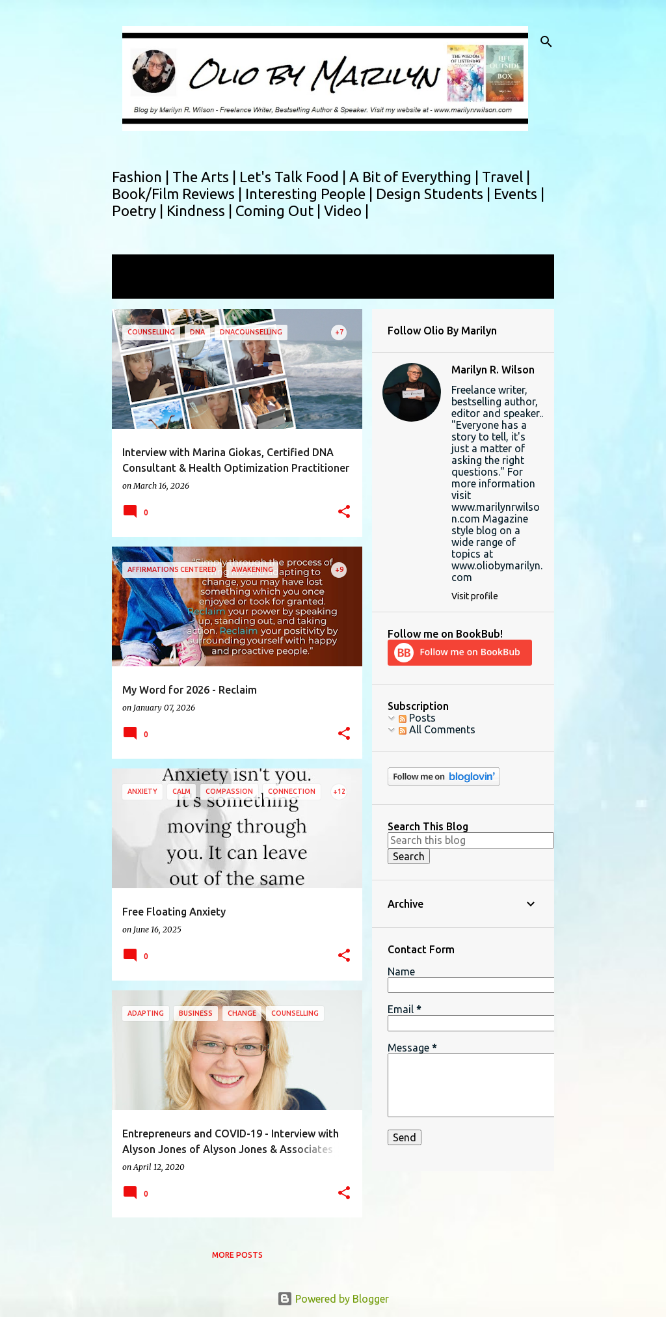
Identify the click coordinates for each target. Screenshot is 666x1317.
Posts (417, 718)
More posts (237, 1255)
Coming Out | (279, 210)
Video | (346, 210)
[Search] (546, 41)
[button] (344, 512)
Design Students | (435, 193)
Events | (519, 193)
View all (139, 286)
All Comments (437, 729)
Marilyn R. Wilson (493, 369)
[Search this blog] (471, 840)
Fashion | (142, 177)
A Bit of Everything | (415, 177)
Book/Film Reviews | (178, 193)
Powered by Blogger (333, 1299)
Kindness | (200, 210)
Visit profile (474, 596)
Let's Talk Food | (294, 177)
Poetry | (139, 210)
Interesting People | (310, 193)
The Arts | (205, 177)
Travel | (506, 177)
